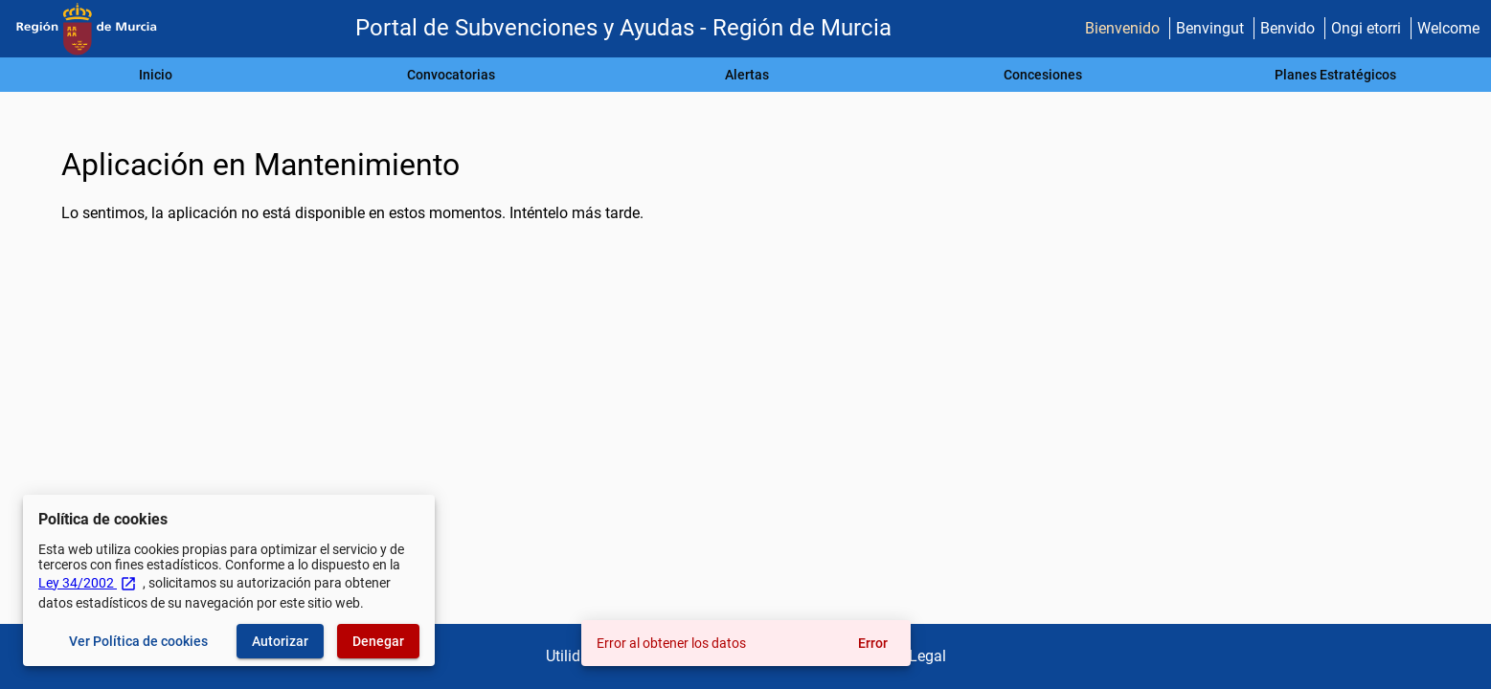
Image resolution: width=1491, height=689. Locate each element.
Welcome (1448, 28)
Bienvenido (1122, 28)
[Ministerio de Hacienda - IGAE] (86, 29)
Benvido (1287, 28)
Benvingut (1210, 28)
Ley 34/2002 (87, 582)
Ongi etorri (1366, 28)
